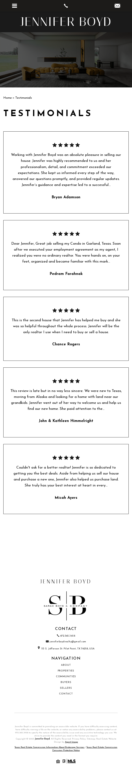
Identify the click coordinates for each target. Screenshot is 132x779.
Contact (66, 694)
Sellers (66, 688)
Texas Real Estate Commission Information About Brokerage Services (49, 747)
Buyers (66, 682)
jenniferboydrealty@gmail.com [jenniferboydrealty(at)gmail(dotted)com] (66, 642)
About (66, 665)
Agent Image (71, 742)
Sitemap (91, 739)
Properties (66, 671)
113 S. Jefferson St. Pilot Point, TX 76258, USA (66, 649)
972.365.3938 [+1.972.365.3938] (66, 636)
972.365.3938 (21, 733)
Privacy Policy (79, 739)
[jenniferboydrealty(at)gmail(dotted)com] (117, 6)
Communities (66, 676)
